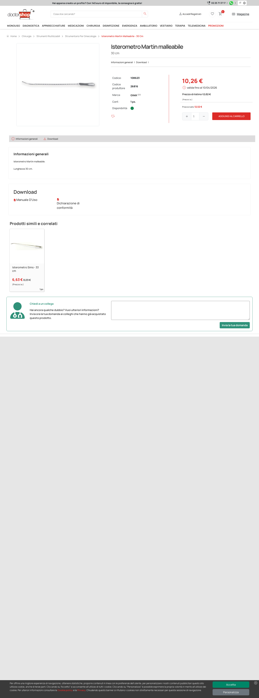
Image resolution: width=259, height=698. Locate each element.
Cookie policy (65, 690)
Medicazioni (76, 25)
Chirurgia (93, 25)
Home (11, 36)
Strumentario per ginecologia (80, 36)
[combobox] (240, 3)
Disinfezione (111, 25)
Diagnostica (31, 25)
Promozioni (216, 25)
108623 (135, 78)
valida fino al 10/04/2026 (202, 87)
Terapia (180, 25)
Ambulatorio (148, 25)
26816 (134, 86)
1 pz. (133, 101)
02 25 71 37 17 (218, 2)
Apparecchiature (53, 25)
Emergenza (129, 25)
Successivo (26, 371)
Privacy (81, 690)
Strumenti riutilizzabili (48, 36)
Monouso (13, 25)
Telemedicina (196, 25)
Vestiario (166, 25)
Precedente (13, 371)
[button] (245, 3)
